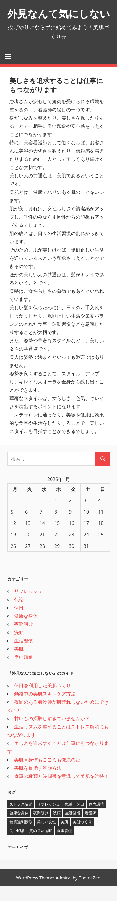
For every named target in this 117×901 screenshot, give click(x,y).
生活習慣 (23, 655)
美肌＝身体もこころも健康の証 (47, 774)
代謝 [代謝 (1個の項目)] (68, 818)
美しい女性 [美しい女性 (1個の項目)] (46, 836)
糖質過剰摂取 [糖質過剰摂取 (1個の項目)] (20, 836)
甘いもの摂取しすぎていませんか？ (52, 733)
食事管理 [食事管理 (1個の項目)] (64, 845)
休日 (19, 622)
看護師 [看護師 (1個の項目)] (90, 827)
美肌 (19, 663)
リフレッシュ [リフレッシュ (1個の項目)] (48, 818)
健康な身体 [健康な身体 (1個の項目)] (19, 827)
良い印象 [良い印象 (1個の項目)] (17, 845)
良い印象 (23, 672)
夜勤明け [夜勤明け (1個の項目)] (40, 827)
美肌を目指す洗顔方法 (37, 782)
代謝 (19, 614)
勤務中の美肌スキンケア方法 (45, 708)
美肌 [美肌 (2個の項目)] (64, 836)
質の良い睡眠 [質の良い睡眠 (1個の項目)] (40, 845)
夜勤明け (23, 639)
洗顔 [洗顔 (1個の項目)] (57, 827)
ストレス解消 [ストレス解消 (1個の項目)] (20, 818)
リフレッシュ (28, 606)
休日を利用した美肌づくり (42, 700)
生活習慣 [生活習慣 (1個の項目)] (72, 827)
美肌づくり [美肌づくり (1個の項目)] (82, 836)
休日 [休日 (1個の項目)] (80, 818)
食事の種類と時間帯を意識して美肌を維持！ (61, 791)
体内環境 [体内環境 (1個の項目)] (96, 818)
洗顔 (19, 647)
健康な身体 (26, 630)
